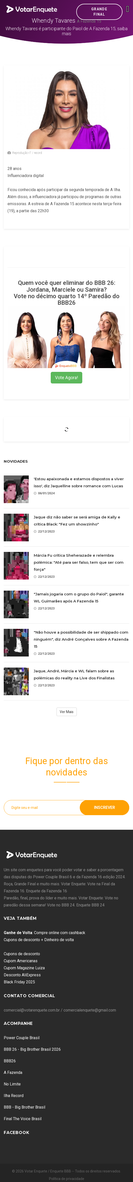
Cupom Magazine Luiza (24, 968)
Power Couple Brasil (22, 1037)
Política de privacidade (66, 1179)
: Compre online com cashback (44, 932)
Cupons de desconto (22, 953)
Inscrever (104, 807)
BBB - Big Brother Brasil (24, 1107)
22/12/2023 (44, 531)
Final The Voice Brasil (23, 1118)
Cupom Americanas (21, 960)
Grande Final (99, 11)
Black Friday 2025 (19, 982)
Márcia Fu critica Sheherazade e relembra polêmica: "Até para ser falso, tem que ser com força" (79, 562)
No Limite (12, 1084)
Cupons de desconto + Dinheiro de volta (39, 939)
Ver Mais (67, 712)
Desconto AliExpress (22, 975)
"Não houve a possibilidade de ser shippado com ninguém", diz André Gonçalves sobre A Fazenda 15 (81, 639)
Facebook (16, 1132)
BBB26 (10, 1061)
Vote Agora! (66, 377)
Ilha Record (14, 1095)
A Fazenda (13, 1072)
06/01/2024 (44, 493)
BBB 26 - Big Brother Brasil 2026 (32, 1049)
